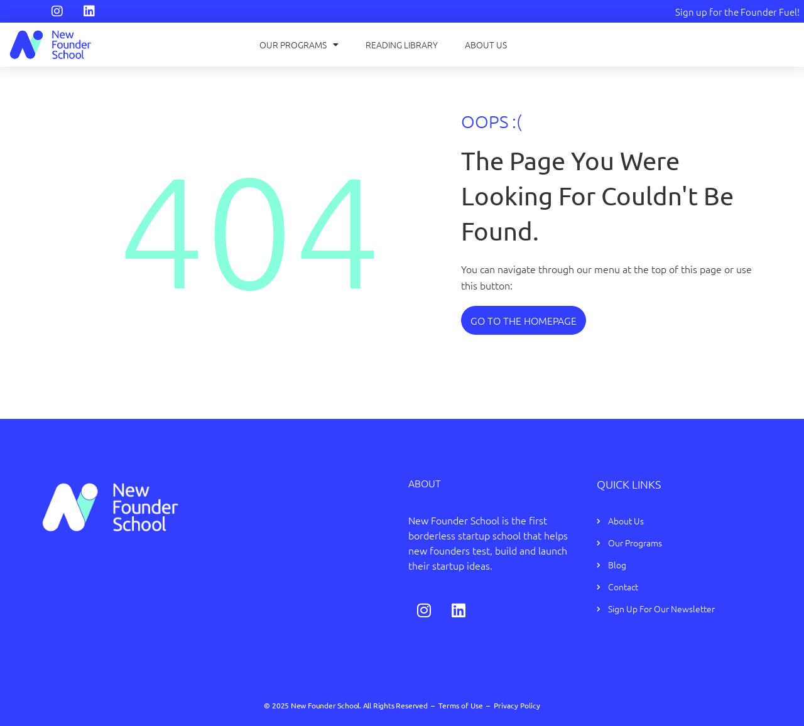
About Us (486, 44)
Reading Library (402, 44)
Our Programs (299, 44)
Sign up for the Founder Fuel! (737, 11)
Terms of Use (460, 705)
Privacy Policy (517, 705)
